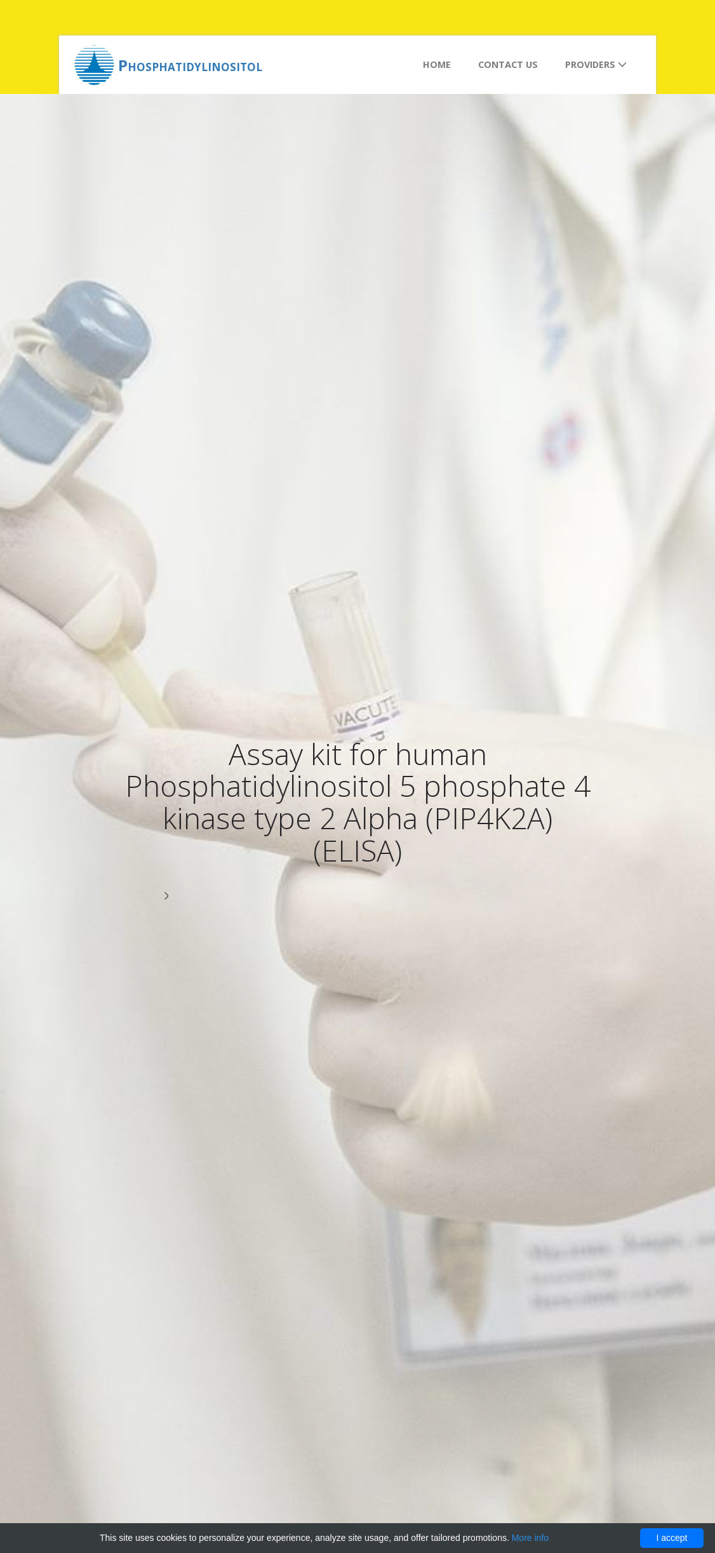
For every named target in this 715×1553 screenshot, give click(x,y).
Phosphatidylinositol (190, 65)
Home (437, 64)
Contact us (508, 64)
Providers (596, 64)
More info (530, 1538)
